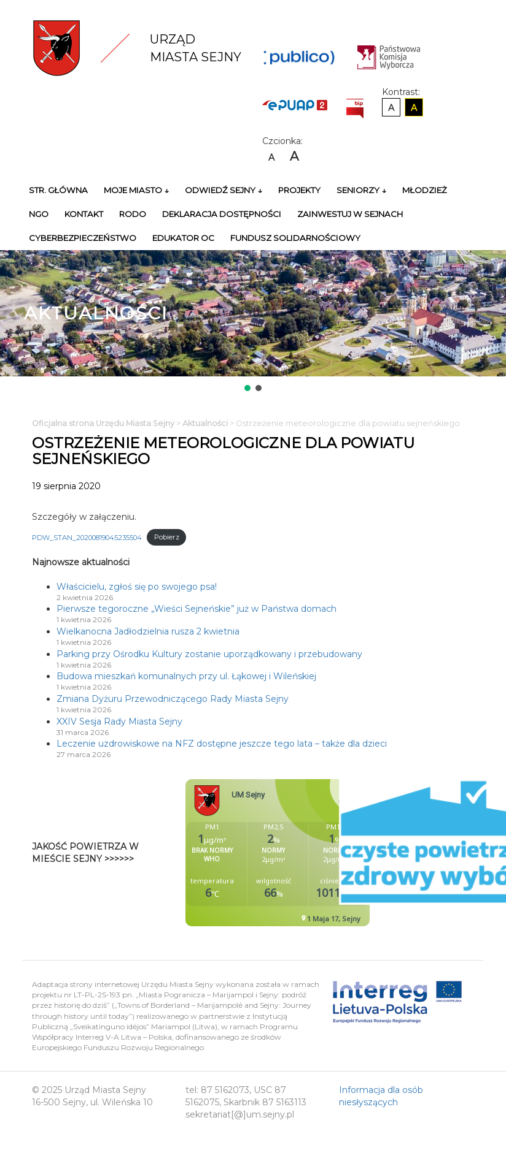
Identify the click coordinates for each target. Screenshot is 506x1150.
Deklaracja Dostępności (221, 214)
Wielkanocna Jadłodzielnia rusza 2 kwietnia (147, 631)
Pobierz (166, 537)
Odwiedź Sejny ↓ (223, 190)
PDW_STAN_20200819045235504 (87, 537)
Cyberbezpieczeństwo (82, 238)
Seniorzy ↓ (361, 190)
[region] (253, 322)
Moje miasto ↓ (136, 190)
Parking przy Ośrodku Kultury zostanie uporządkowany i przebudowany (209, 654)
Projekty (299, 190)
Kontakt (83, 214)
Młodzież (424, 190)
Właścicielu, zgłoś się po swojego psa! (136, 586)
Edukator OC (183, 238)
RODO (132, 214)
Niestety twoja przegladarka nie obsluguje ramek (308, 852)
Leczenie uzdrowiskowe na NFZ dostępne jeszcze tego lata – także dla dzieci (221, 743)
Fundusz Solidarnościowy (295, 238)
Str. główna (58, 190)
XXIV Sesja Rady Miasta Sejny (119, 721)
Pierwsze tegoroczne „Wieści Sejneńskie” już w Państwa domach (196, 608)
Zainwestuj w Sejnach (350, 214)
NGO (39, 214)
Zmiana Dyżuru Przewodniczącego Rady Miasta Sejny (172, 698)
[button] (247, 388)
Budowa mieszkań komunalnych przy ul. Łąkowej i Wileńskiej (186, 676)
